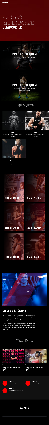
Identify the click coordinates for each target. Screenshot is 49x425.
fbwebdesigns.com (27, 420)
